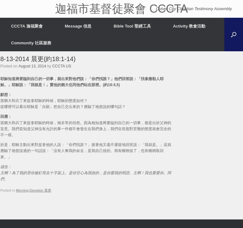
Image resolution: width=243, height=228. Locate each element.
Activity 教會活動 (189, 26)
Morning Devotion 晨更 (33, 190)
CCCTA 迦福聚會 (27, 26)
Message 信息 (78, 26)
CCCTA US (61, 66)
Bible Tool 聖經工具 (132, 26)
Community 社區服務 (31, 43)
